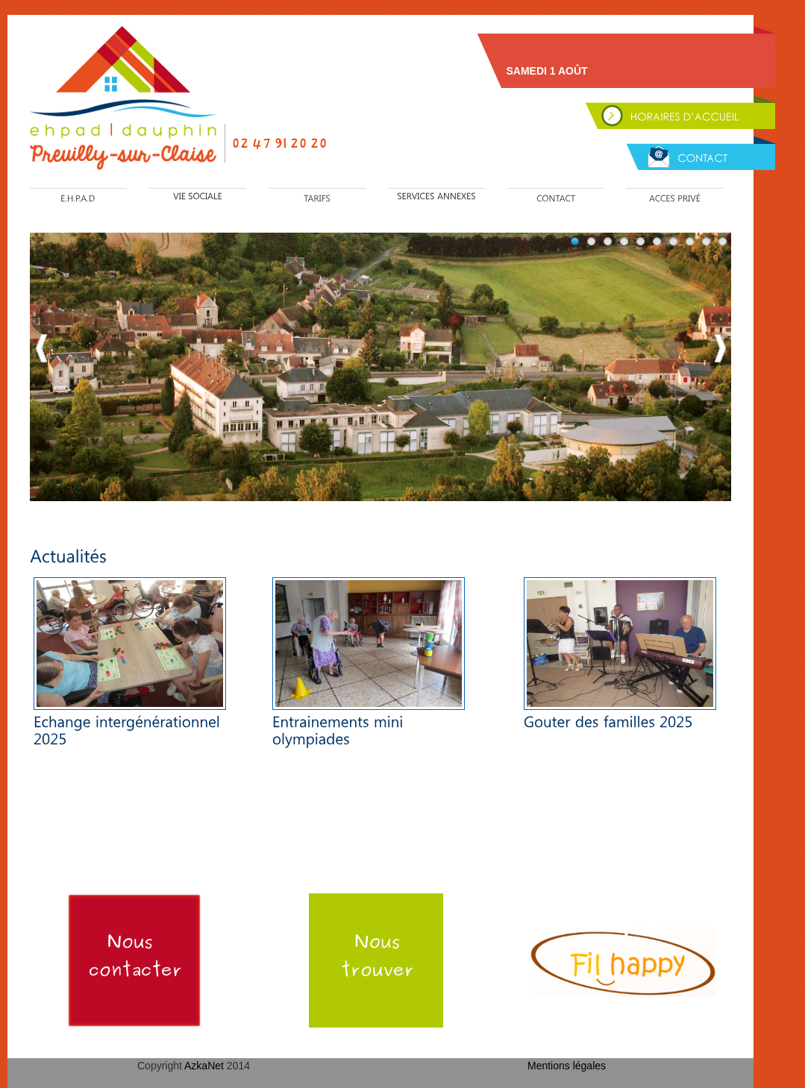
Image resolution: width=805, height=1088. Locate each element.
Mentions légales (566, 1066)
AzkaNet (205, 1066)
